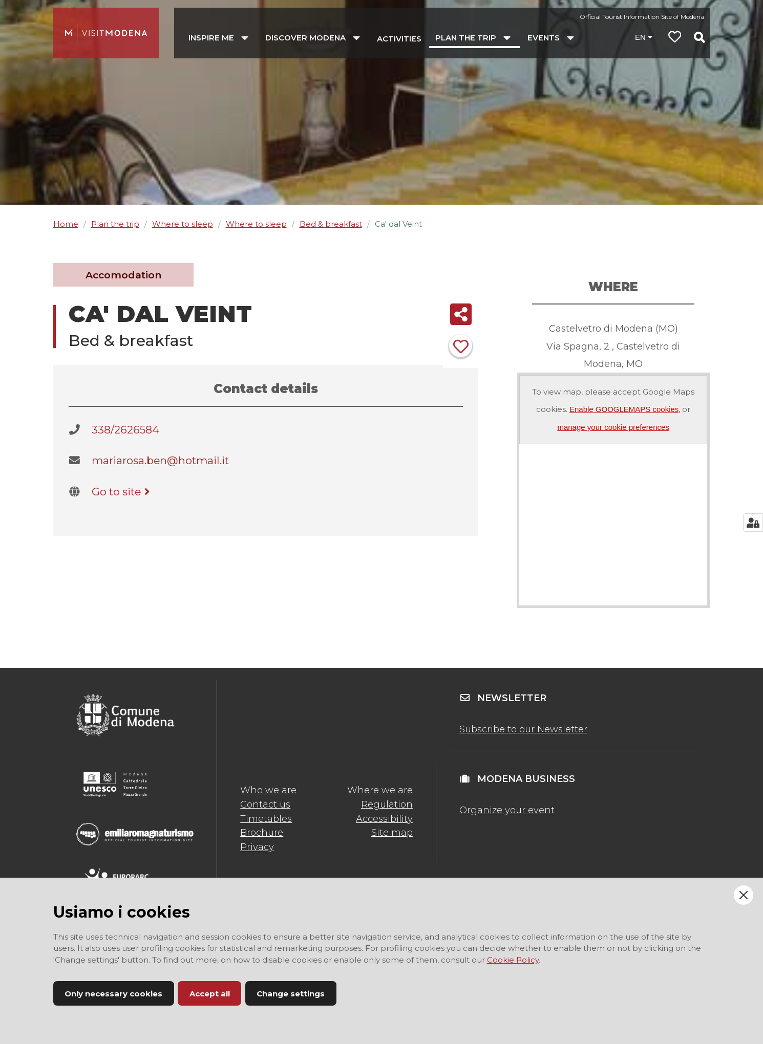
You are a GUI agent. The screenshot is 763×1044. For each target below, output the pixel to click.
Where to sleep (182, 224)
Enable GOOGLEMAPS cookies (624, 409)
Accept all (209, 993)
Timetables (266, 818)
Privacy (257, 847)
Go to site (123, 491)
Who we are (268, 790)
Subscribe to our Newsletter (523, 729)
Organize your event (507, 810)
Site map (392, 832)
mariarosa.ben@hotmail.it (160, 460)
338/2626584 (125, 429)
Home (65, 224)
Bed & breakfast (331, 224)
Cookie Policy (513, 960)
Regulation (387, 804)
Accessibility (384, 818)
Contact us (265, 804)
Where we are (380, 790)
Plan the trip (115, 224)
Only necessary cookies (113, 993)
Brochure (261, 832)
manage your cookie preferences (613, 427)
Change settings (291, 993)
